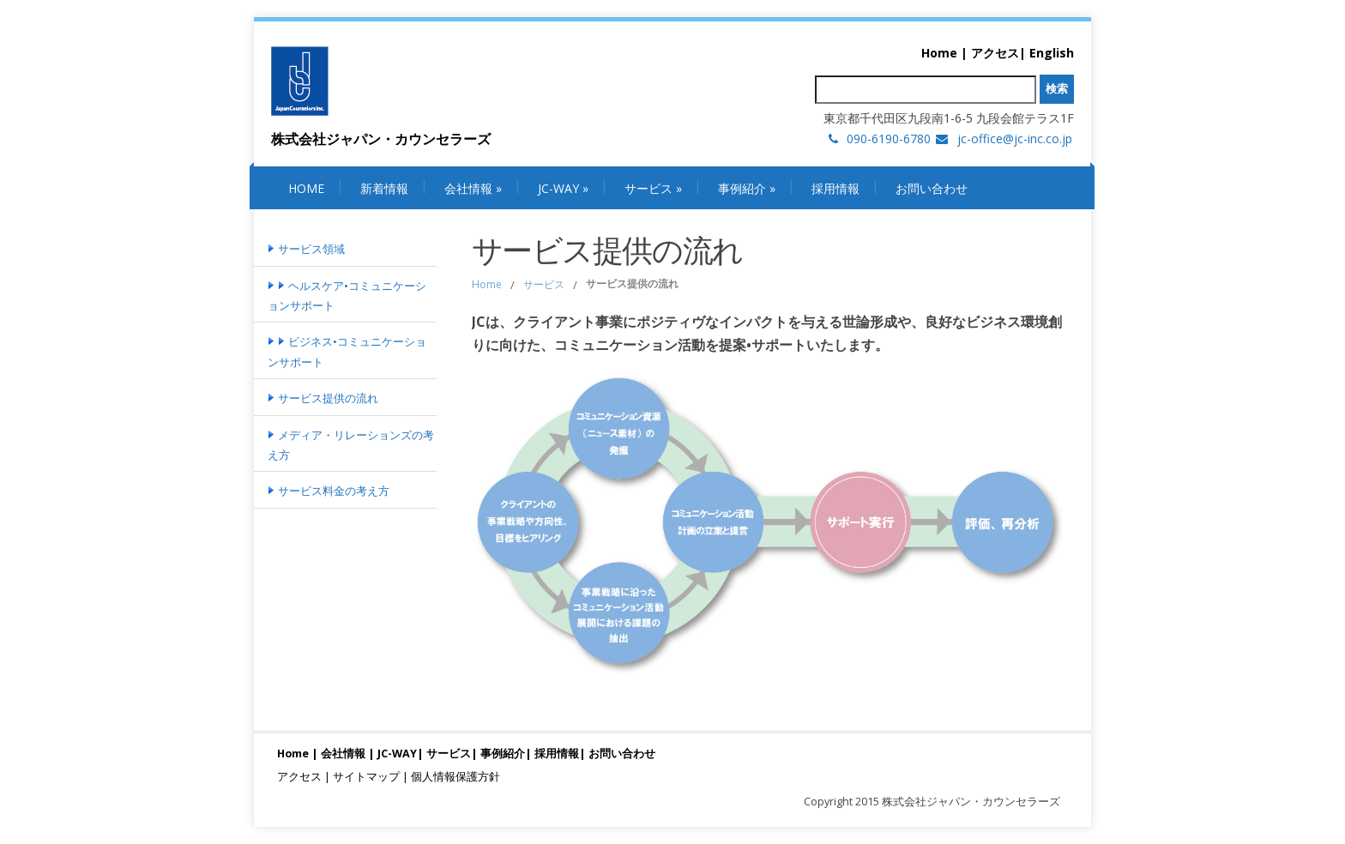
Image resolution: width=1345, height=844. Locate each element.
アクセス (995, 53)
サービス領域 (306, 248)
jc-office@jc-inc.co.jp (1014, 138)
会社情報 (473, 188)
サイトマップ (366, 776)
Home (939, 53)
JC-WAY (563, 188)
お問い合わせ (932, 188)
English (1051, 53)
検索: (799, 88)
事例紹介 (746, 188)
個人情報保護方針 (455, 776)
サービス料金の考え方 (328, 490)
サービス (653, 188)
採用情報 (835, 188)
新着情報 (384, 188)
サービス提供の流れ (323, 398)
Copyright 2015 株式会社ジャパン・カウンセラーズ (932, 801)
